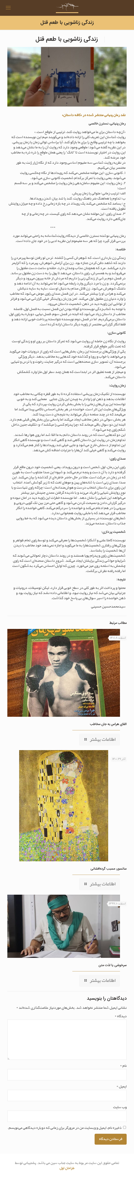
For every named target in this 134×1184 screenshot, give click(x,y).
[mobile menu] (8, 8)
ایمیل (121, 1086)
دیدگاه (121, 1016)
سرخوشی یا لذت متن (113, 965)
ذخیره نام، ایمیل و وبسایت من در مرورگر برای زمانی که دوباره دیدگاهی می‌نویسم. (65, 1128)
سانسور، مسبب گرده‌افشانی (109, 868)
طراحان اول (67, 1168)
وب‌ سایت (120, 1107)
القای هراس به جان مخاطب (108, 724)
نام (123, 1065)
